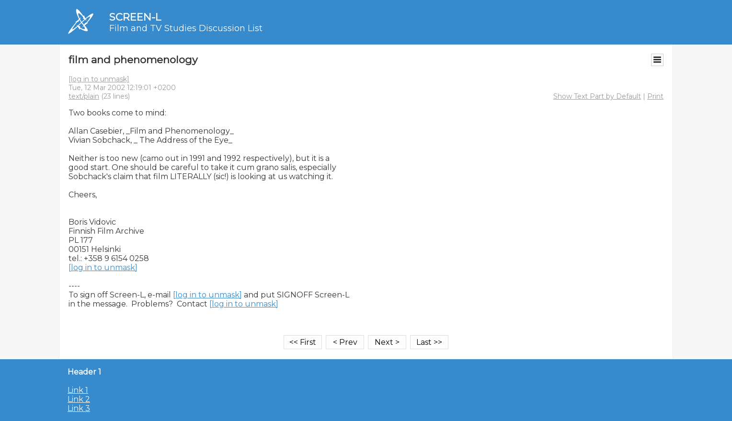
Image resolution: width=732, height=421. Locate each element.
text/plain (84, 96)
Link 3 (79, 408)
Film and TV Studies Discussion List (186, 28)
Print (655, 96)
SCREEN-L (135, 17)
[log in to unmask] (99, 79)
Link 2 (79, 399)
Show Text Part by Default (597, 96)
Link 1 (78, 390)
